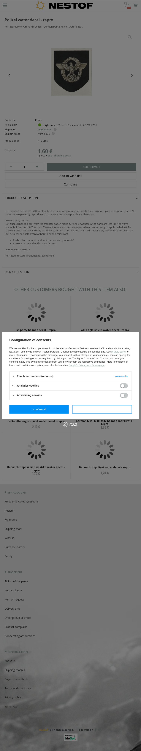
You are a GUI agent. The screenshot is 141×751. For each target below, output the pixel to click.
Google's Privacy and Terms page (87, 365)
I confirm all (102, 409)
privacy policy (118, 351)
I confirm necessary (39, 409)
